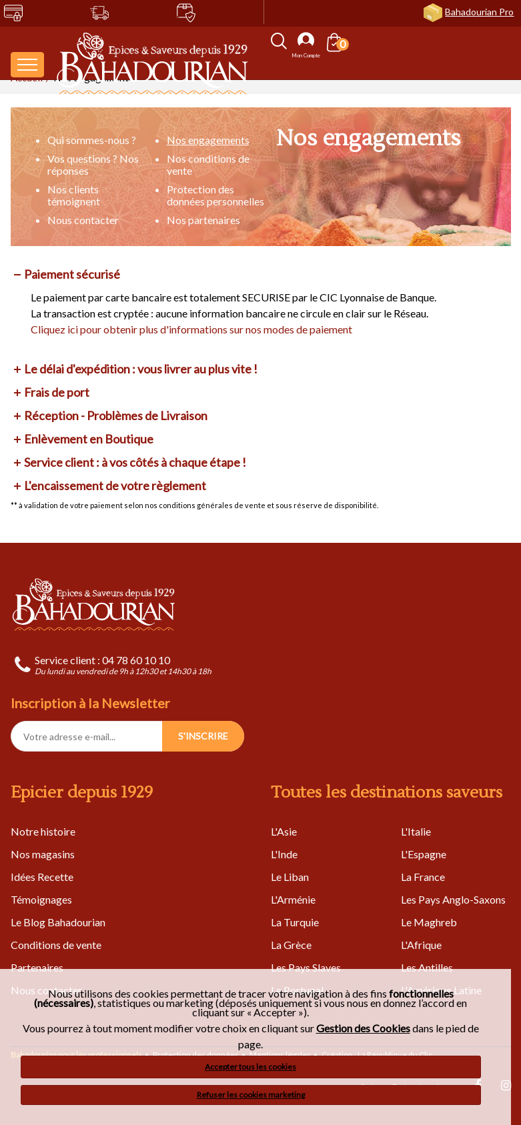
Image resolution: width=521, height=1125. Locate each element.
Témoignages (41, 899)
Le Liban (290, 876)
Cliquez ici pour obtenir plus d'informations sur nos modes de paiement (191, 329)
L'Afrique (421, 944)
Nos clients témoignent (73, 195)
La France (423, 876)
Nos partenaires (203, 219)
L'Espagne (423, 854)
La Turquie (295, 922)
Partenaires (37, 967)
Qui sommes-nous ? (91, 139)
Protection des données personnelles (215, 195)
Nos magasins (43, 854)
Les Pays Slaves (306, 967)
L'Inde (284, 854)
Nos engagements (208, 139)
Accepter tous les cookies (250, 1067)
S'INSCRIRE (203, 736)
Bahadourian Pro (479, 11)
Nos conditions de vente (208, 164)
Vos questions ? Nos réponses (93, 164)
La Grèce (291, 944)
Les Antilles (427, 967)
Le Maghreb (429, 922)
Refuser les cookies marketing (251, 1095)
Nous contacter (83, 219)
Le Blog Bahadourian (58, 922)
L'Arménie (293, 899)
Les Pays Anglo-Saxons (453, 899)
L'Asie (284, 831)
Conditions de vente (56, 944)
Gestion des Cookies (363, 1028)
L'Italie (416, 831)
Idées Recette (42, 876)
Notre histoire (43, 831)
